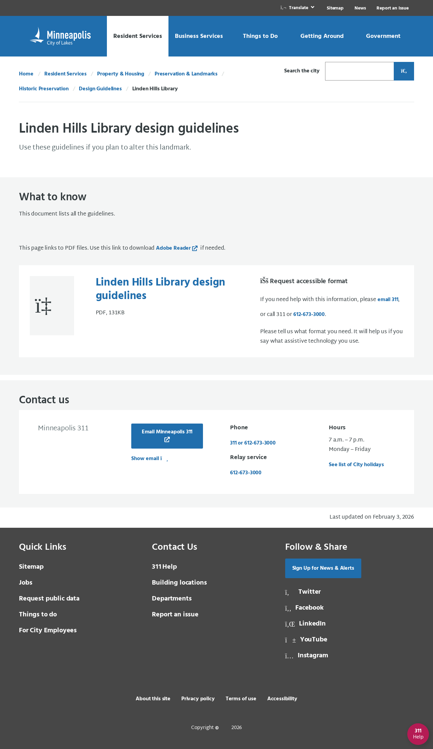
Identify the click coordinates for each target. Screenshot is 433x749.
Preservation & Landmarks (186, 74)
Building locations (179, 582)
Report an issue (175, 614)
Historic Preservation (44, 89)
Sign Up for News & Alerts (323, 568)
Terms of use (241, 699)
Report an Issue (393, 8)
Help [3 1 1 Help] (164, 567)
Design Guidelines (100, 89)
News (360, 8)
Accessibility (282, 699)
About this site (153, 699)
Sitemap (335, 8)
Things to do (38, 614)
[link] (298, 8)
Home (26, 74)
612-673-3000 (309, 314)
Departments (171, 598)
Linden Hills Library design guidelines (161, 289)
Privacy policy (198, 699)
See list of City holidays (356, 464)
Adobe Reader (173, 248)
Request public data (49, 598)
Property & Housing (120, 74)
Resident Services (65, 74)
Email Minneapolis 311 (167, 432)
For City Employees (48, 630)
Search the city (302, 71)
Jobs (25, 582)
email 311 (388, 299)
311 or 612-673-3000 (253, 443)
